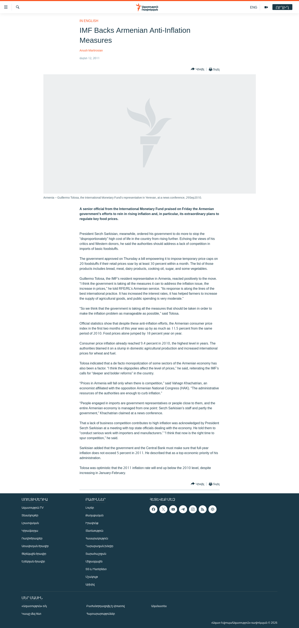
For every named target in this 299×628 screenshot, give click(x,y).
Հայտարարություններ (100, 613)
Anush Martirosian (91, 50)
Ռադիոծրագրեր (32, 538)
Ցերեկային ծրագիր (34, 553)
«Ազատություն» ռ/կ (34, 606)
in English (89, 21)
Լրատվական (30, 523)
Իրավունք (92, 523)
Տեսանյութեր (30, 515)
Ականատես (159, 606)
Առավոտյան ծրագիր (35, 546)
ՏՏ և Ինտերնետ (96, 569)
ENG (253, 7)
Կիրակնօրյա (30, 530)
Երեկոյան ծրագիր (33, 561)
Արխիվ (90, 584)
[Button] (197, 69)
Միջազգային (94, 561)
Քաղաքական (94, 515)
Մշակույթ (92, 576)
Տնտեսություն (94, 530)
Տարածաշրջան (96, 553)
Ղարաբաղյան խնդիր (99, 546)
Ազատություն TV (33, 507)
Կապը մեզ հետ (31, 613)
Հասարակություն (97, 538)
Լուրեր (90, 507)
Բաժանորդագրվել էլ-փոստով (105, 606)
